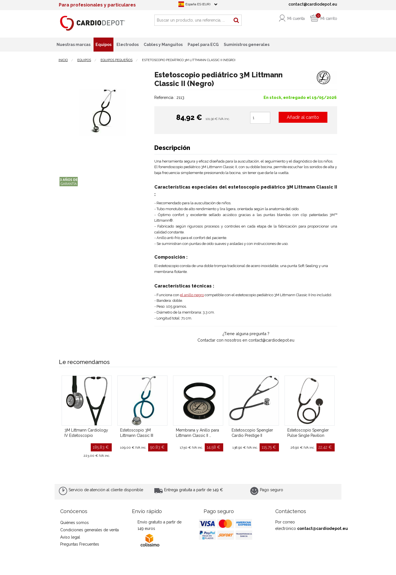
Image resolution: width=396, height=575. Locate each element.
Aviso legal (70, 537)
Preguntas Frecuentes (79, 544)
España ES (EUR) (197, 4)
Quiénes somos (74, 522)
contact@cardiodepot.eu (322, 528)
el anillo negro (192, 295)
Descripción (172, 147)
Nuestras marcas (73, 44)
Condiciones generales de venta (89, 530)
